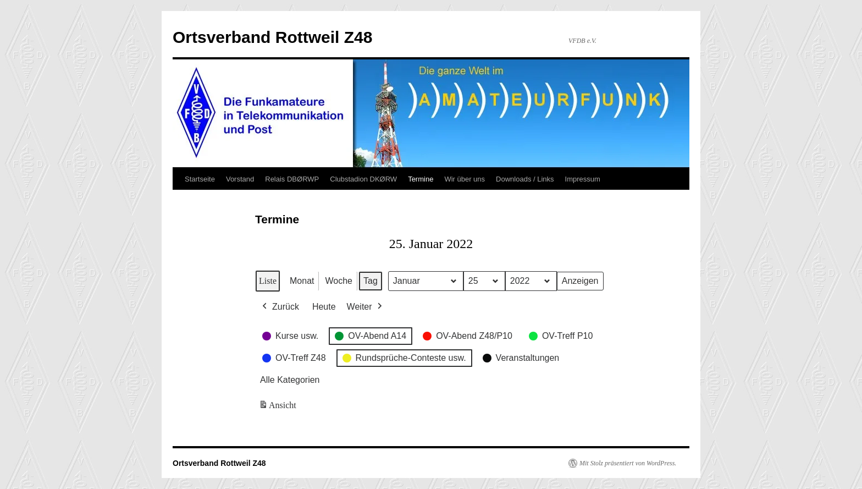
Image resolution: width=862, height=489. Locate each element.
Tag (370, 280)
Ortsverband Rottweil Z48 (272, 37)
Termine (420, 179)
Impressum (582, 179)
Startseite (200, 179)
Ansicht (278, 407)
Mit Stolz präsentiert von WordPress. (627, 463)
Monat (302, 280)
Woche (338, 280)
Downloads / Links (525, 179)
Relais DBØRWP (292, 179)
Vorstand (240, 179)
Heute (324, 306)
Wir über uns (464, 179)
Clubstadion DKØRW (363, 179)
